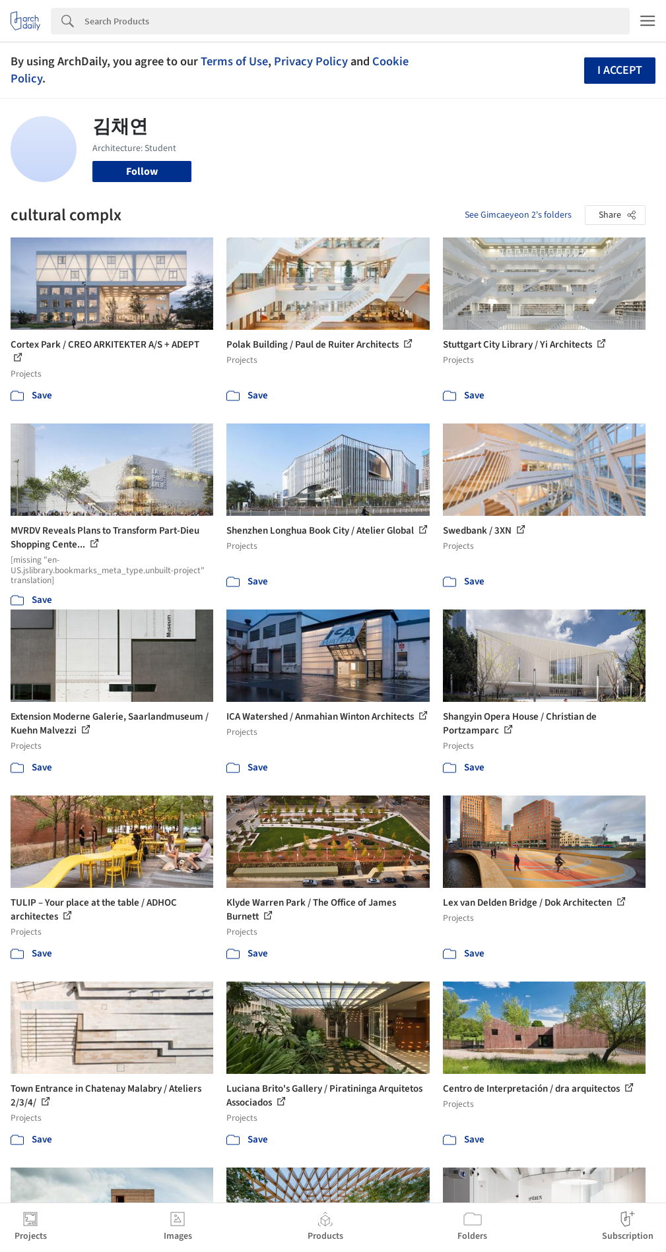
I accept (619, 70)
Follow (142, 171)
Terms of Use (234, 61)
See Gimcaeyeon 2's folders (518, 215)
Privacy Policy (311, 61)
